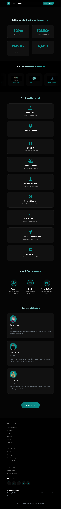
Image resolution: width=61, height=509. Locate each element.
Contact (9, 433)
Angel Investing (11, 458)
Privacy (9, 439)
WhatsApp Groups (12, 449)
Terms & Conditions (12, 464)
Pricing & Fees (11, 467)
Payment (9, 442)
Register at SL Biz (30, 405)
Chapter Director (12, 473)
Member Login (48, 3)
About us (9, 452)
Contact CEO (11, 470)
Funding (9, 455)
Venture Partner (12, 461)
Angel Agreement (12, 427)
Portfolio (10, 430)
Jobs (8, 445)
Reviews (9, 436)
